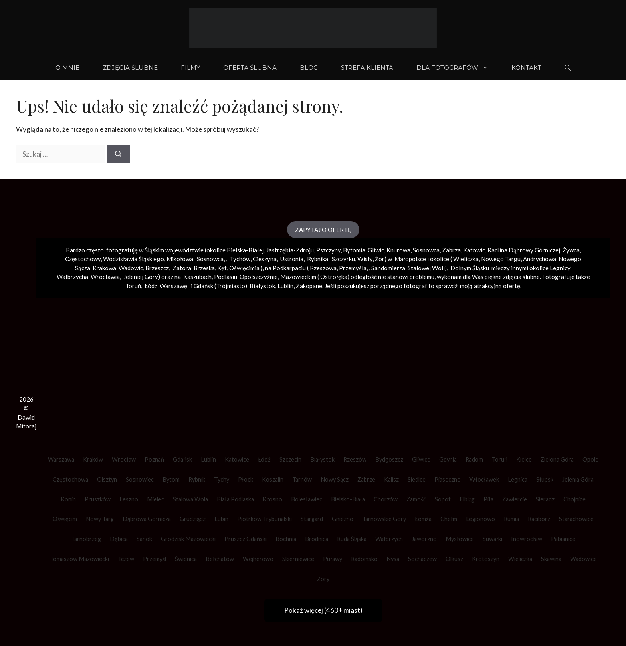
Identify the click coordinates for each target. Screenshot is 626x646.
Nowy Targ (100, 518)
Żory (323, 578)
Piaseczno (447, 479)
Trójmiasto (230, 285)
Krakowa (104, 267)
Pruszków (98, 499)
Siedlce (417, 479)
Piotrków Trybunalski (264, 518)
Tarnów (302, 479)
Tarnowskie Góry (384, 518)
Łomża (423, 518)
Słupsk (544, 479)
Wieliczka (466, 258)
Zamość (416, 499)
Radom (474, 459)
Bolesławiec (306, 499)
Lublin (208, 459)
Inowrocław (526, 538)
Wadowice (583, 558)
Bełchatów (220, 558)
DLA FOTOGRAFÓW (458, 68)
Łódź (264, 459)
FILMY (190, 67)
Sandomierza (388, 267)
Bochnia (285, 538)
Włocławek (484, 479)
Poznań (154, 459)
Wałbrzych (389, 538)
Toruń (499, 459)
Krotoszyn (485, 558)
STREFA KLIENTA (367, 67)
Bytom (171, 479)
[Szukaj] (118, 154)
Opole (590, 459)
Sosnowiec (140, 479)
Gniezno (342, 518)
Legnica (517, 479)
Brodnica (316, 538)
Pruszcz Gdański (245, 538)
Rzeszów (354, 459)
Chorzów (386, 499)
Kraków (93, 459)
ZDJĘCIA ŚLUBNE (130, 67)
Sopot (443, 499)
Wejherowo (258, 558)
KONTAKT (526, 67)
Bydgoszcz (389, 459)
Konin (68, 499)
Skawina (551, 558)
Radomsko (364, 558)
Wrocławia (105, 276)
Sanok (144, 538)
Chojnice (574, 499)
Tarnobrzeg (86, 538)
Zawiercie (514, 499)
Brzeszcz (157, 267)
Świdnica (186, 558)
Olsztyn (107, 479)
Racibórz (539, 518)
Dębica (119, 538)
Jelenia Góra (578, 479)
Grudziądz (193, 518)
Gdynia (448, 459)
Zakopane (309, 285)
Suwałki (492, 538)
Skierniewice (298, 558)
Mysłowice (460, 538)
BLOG (309, 67)
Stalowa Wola (190, 499)
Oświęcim (65, 518)
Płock (245, 479)
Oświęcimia (244, 267)
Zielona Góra (557, 459)
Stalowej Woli (426, 267)
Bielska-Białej (245, 250)
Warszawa (61, 459)
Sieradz (545, 499)
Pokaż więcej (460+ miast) (323, 610)
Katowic (474, 250)
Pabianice (563, 538)
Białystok (322, 459)
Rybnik (196, 479)
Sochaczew (422, 558)
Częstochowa (70, 479)
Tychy (221, 479)
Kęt (222, 267)
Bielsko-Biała (348, 499)
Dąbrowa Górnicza (147, 518)
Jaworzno (424, 538)
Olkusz (454, 558)
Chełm (448, 518)
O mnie (67, 67)
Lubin (221, 518)
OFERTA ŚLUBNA (250, 67)
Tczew (126, 558)
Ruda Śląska (351, 538)
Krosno (272, 499)
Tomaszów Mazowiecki (79, 558)
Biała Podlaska (235, 499)
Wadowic (131, 267)
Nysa (392, 558)
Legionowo (480, 518)
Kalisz (391, 479)
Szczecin (290, 459)
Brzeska (204, 267)
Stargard (312, 518)
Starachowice (576, 518)
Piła (488, 499)
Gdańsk (182, 459)
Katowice (237, 459)
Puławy (332, 558)
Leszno (128, 499)
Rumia (511, 518)
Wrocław (124, 459)
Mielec (155, 499)
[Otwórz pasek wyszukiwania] (567, 68)
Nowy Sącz (335, 479)
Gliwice (421, 459)
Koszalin (272, 479)
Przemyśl (154, 558)
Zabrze (366, 479)
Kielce (524, 459)
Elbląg (467, 499)
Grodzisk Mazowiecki (188, 538)
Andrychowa (539, 258)
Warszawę (173, 285)
